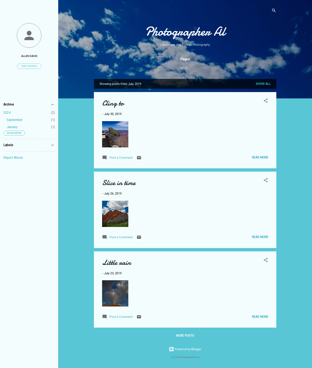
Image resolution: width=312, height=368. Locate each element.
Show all (263, 84)
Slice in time (119, 183)
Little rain (116, 262)
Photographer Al (185, 31)
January (12, 127)
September (15, 120)
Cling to (113, 103)
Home (149, 68)
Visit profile (29, 66)
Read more (260, 157)
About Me (167, 68)
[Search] (273, 11)
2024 (7, 113)
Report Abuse (13, 158)
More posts (185, 335)
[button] (265, 101)
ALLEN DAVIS (29, 56)
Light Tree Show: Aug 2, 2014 (204, 68)
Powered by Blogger (185, 349)
